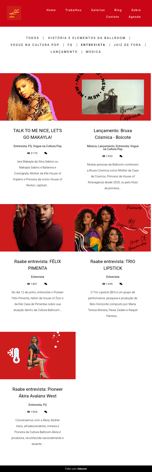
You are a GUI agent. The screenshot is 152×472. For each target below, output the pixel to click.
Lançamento (64, 51)
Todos (32, 38)
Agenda (135, 16)
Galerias (98, 10)
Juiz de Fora (128, 45)
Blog (118, 10)
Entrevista (93, 45)
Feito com (76, 468)
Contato (112, 16)
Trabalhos (73, 10)
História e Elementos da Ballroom (87, 38)
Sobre (136, 10)
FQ (70, 45)
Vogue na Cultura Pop (35, 45)
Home (51, 10)
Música (93, 51)
